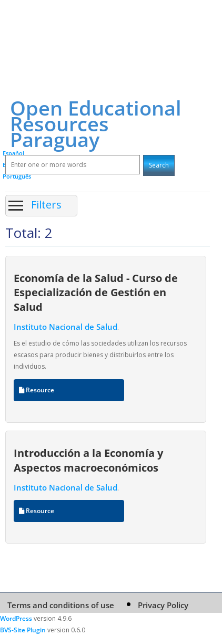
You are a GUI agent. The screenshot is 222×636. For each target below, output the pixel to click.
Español (13, 153)
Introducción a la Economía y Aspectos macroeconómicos (88, 459)
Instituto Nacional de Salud (65, 326)
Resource (36, 389)
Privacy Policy (163, 605)
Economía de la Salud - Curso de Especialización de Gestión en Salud (96, 292)
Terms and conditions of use (60, 605)
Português (17, 176)
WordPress (16, 618)
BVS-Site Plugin (23, 629)
